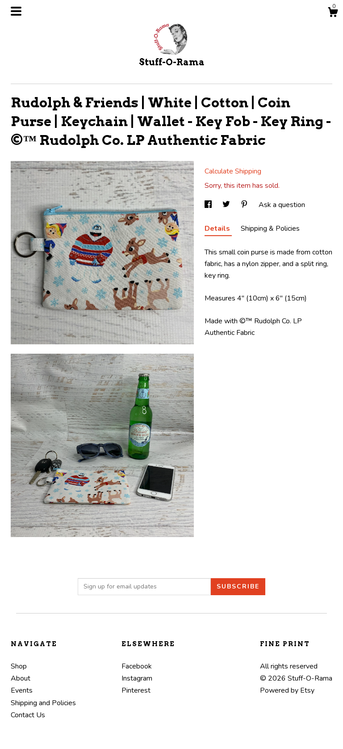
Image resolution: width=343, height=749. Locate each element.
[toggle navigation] (16, 11)
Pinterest (136, 690)
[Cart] (333, 14)
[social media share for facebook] (209, 205)
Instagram (136, 678)
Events (22, 690)
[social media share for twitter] (227, 205)
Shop (19, 666)
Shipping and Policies (43, 703)
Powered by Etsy (287, 690)
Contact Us (28, 715)
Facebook (136, 666)
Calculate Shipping (233, 171)
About (20, 678)
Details (218, 228)
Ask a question (282, 205)
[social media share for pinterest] (245, 205)
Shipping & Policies (270, 228)
